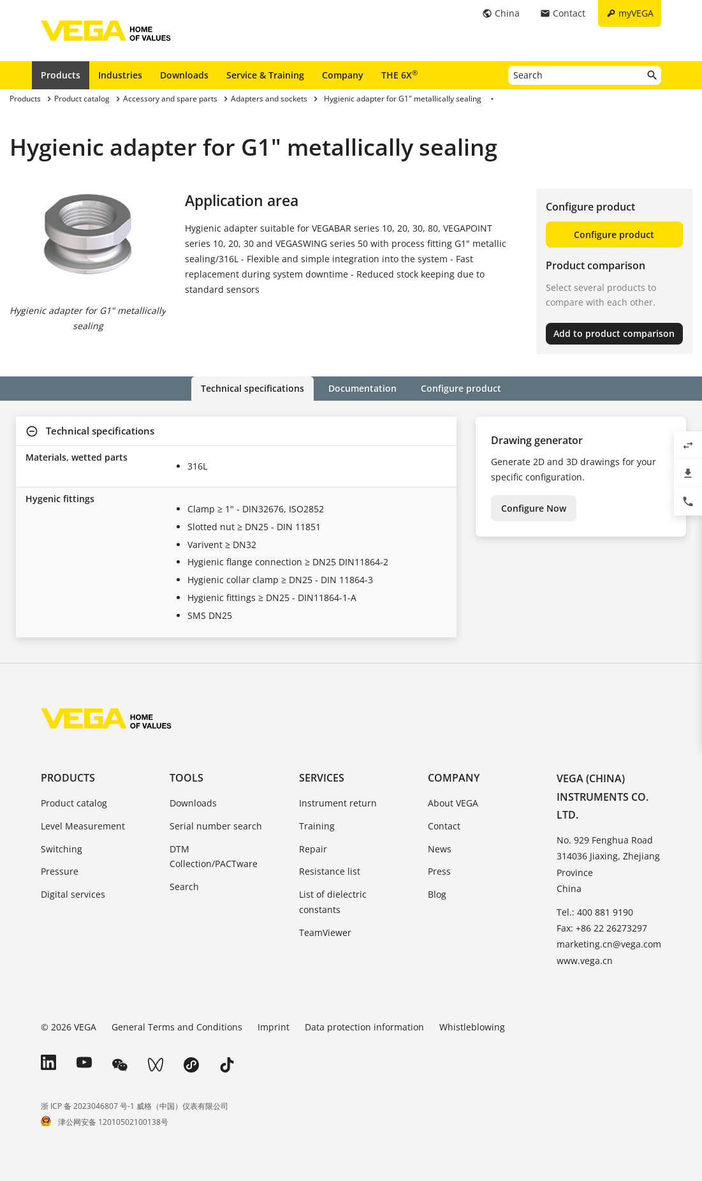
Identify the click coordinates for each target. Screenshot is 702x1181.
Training (317, 826)
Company (342, 75)
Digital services (73, 894)
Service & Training (265, 75)
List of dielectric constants (333, 902)
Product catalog (74, 803)
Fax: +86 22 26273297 (602, 928)
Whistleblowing (472, 1027)
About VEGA (453, 803)
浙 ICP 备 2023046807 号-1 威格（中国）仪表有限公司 (134, 1106)
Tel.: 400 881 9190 (595, 912)
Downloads (184, 75)
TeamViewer (325, 932)
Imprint (273, 1027)
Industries (120, 75)
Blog (437, 894)
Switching (61, 849)
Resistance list (329, 871)
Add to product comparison (614, 333)
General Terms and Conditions (177, 1027)
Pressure (59, 871)
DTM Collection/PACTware (214, 856)
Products (60, 75)
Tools (186, 778)
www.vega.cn (585, 960)
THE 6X (399, 74)
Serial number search (216, 826)
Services (321, 778)
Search (184, 886)
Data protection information (364, 1027)
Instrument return (338, 803)
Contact (444, 826)
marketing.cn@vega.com (609, 944)
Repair (313, 849)
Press (439, 871)
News (439, 849)
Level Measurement (83, 826)
